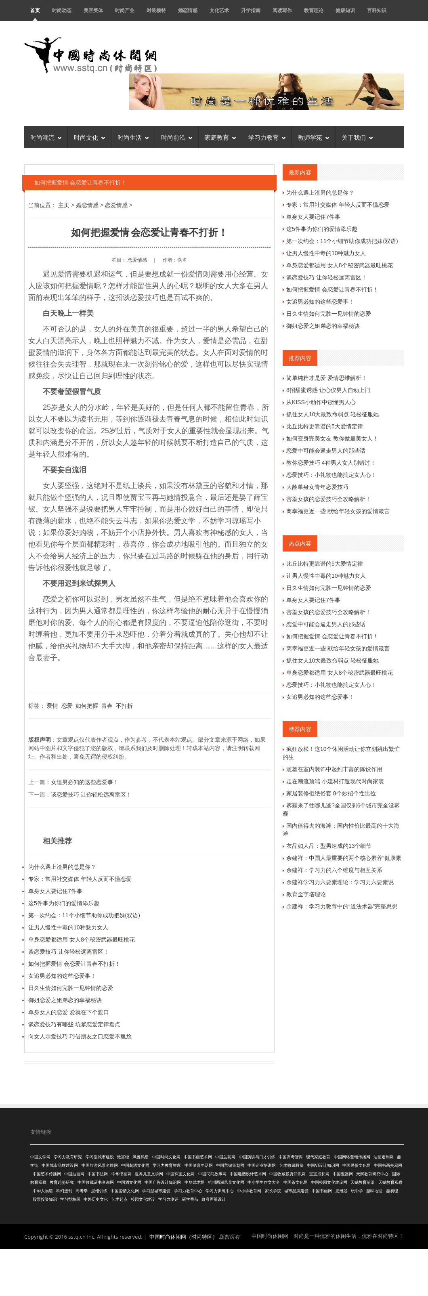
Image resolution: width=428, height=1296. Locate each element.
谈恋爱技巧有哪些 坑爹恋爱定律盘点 (74, 1024)
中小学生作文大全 (264, 1182)
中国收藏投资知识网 (287, 1174)
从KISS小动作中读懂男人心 (321, 402)
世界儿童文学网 (149, 1174)
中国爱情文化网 (125, 1191)
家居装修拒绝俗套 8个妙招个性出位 (331, 793)
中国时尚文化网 (166, 1157)
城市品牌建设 (296, 1191)
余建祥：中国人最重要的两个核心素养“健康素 (343, 858)
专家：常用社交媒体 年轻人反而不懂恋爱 (80, 879)
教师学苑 (313, 136)
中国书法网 (98, 1174)
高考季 (82, 1191)
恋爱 (67, 706)
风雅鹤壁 (140, 1157)
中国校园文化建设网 (329, 1182)
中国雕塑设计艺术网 (248, 1174)
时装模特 (156, 10)
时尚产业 (124, 10)
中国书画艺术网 (198, 1157)
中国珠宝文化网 (180, 1174)
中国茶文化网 (295, 1182)
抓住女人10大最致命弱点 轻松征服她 (332, 414)
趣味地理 (374, 1191)
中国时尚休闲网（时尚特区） (183, 1236)
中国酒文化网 (129, 1182)
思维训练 (99, 1191)
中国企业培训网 (262, 1165)
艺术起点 (119, 1199)
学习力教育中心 (188, 1191)
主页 (63, 205)
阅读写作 (282, 10)
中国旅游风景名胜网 (100, 1165)
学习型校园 (70, 1199)
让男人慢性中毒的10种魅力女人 (68, 927)
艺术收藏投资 (291, 1165)
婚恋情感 (187, 10)
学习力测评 (168, 1199)
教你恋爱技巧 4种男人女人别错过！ (331, 462)
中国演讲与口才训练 (257, 1157)
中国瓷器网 (343, 1174)
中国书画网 (322, 1191)
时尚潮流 (45, 136)
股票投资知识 (45, 1199)
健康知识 (345, 10)
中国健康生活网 (199, 1165)
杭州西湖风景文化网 (226, 1182)
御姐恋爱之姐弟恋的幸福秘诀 (65, 1000)
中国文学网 (40, 1157)
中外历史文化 (96, 1199)
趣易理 (392, 1191)
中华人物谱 (43, 1191)
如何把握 (87, 706)
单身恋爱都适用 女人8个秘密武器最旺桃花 (81, 939)
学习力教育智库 (167, 1165)
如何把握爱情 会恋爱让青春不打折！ (74, 963)
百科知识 (376, 10)
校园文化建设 (143, 1199)
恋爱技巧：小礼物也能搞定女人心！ (331, 475)
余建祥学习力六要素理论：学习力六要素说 (340, 882)
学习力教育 (266, 136)
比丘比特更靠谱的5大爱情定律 (324, 426)
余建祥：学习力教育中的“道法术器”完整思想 (341, 906)
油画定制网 (383, 1157)
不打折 (124, 706)
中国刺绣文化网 (135, 1165)
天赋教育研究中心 (372, 1174)
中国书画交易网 (388, 1165)
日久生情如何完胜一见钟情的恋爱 (70, 988)
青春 (107, 706)
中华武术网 (195, 1182)
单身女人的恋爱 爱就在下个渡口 (68, 1012)
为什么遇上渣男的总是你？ (62, 867)
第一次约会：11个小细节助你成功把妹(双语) (84, 915)
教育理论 (313, 10)
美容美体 (93, 10)
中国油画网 (74, 1174)
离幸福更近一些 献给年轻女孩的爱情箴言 (338, 511)
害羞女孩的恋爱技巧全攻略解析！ (328, 499)
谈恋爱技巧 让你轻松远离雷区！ (91, 794)
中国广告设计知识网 (163, 1182)
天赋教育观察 (390, 1182)
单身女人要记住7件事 (55, 891)
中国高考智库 (291, 1157)
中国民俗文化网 (356, 1165)
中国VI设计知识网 (323, 1165)
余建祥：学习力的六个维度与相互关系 (334, 870)
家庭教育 (220, 136)
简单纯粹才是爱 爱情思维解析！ (326, 378)
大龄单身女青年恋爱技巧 (317, 487)
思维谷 (342, 1191)
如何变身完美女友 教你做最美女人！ (332, 438)
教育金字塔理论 (306, 894)
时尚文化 (89, 136)
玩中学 (357, 1191)
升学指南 (250, 10)
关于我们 (357, 136)
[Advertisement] (214, 1271)
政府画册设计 (213, 1199)
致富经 (123, 1157)
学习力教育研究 (68, 1157)
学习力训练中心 (220, 1191)
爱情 (52, 706)
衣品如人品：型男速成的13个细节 (329, 846)
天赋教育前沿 (362, 1182)
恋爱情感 (116, 205)
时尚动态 (61, 10)
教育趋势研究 (62, 1182)
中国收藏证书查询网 (96, 1182)
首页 (35, 10)
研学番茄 (190, 1199)
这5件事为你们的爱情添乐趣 (63, 903)
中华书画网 (121, 1174)
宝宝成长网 (319, 1174)
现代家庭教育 (318, 1157)
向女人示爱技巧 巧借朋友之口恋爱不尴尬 (80, 1036)
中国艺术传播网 (47, 1174)
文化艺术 (219, 10)
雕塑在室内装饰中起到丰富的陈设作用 (334, 769)
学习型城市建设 (100, 1157)
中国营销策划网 (230, 1165)
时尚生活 (133, 136)
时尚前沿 (176, 136)
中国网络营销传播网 (352, 1157)
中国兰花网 (225, 1157)
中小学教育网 (249, 1191)
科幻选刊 (64, 1191)
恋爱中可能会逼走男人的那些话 (325, 450)
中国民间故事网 (212, 1174)
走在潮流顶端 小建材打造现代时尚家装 (335, 781)
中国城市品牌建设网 (60, 1165)
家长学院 (273, 1191)
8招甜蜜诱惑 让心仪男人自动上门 (328, 390)
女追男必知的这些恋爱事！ (85, 782)
